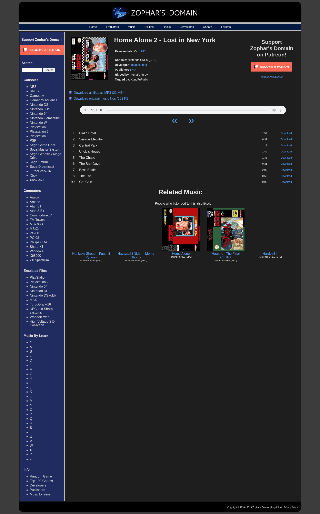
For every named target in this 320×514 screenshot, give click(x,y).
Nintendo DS (39, 104)
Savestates (187, 27)
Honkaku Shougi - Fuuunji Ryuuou (91, 255)
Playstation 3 (39, 136)
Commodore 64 (41, 215)
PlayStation (38, 277)
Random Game (41, 476)
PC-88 (34, 233)
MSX (33, 300)
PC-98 (34, 237)
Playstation (38, 127)
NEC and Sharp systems (41, 310)
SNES (34, 91)
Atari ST (36, 206)
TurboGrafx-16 (40, 171)
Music (132, 27)
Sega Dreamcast (42, 166)
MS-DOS (36, 224)
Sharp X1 (36, 246)
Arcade (35, 202)
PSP (33, 140)
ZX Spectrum (39, 260)
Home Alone (181, 253)
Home (93, 27)
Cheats (207, 27)
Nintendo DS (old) (43, 295)
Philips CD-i (38, 242)
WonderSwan (39, 317)
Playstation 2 (39, 131)
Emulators (112, 27)
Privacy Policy (291, 507)
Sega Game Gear (42, 145)
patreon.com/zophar (272, 77)
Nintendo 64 (38, 113)
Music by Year (40, 494)
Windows (36, 251)
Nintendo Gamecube (45, 118)
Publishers (37, 490)
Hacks (167, 27)
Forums (226, 27)
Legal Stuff (276, 507)
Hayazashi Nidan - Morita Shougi (136, 255)
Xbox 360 (37, 180)
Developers (38, 485)
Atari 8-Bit (37, 211)
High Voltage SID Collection (42, 323)
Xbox (33, 175)
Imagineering (138, 64)
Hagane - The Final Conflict (226, 255)
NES (33, 86)
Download (286, 133)
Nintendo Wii (39, 122)
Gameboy (37, 95)
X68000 (35, 255)
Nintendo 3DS (40, 109)
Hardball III (270, 253)
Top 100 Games (41, 481)
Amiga (34, 197)
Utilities (149, 27)
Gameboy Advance (43, 100)
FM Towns (37, 220)
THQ (133, 69)
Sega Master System (45, 149)
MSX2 (34, 229)
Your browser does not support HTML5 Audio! (183, 109)
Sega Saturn (39, 162)
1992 (142, 51)
